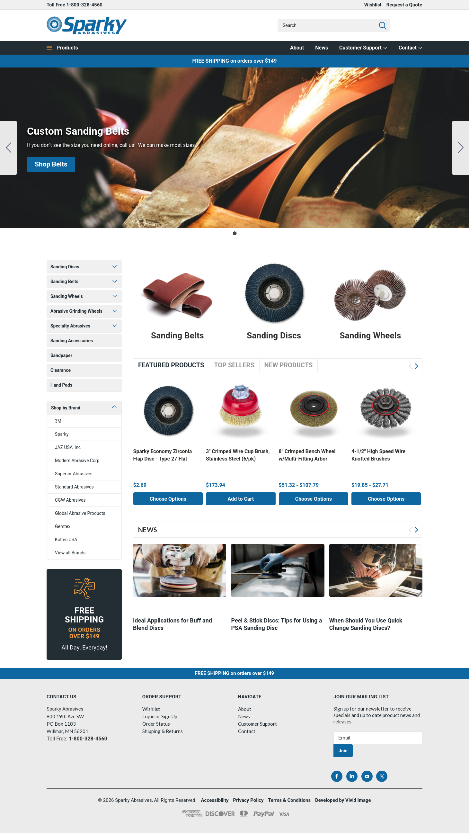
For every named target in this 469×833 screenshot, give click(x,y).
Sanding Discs (64, 266)
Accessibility (215, 800)
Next (416, 366)
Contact (410, 48)
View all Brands (70, 552)
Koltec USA (66, 539)
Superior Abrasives (74, 473)
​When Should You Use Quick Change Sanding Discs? (366, 626)
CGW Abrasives (70, 500)
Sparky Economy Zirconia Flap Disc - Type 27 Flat (162, 455)
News (321, 48)
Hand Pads (61, 385)
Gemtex (62, 526)
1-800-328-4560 (84, 5)
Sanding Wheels (66, 296)
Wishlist (373, 5)
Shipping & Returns (162, 731)
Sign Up (169, 716)
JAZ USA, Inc (68, 447)
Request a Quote (404, 5)
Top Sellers (234, 365)
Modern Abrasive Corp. (78, 460)
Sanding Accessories (71, 340)
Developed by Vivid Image (343, 800)
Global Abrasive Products (80, 513)
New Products (288, 365)
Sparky (61, 434)
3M (58, 421)
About (297, 48)
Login (148, 716)
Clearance (60, 370)
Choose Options (168, 499)
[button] (51, 164)
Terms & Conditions (289, 800)
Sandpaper (61, 355)
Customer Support (363, 48)
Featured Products (171, 365)
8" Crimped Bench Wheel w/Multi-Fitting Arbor (307, 455)
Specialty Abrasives (70, 325)
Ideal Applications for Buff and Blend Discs (172, 626)
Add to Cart (240, 499)
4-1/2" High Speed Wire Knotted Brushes (378, 455)
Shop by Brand (65, 407)
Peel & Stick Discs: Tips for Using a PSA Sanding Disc (276, 626)
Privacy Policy (248, 800)
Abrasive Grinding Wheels (76, 311)
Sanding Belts (64, 281)
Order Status (156, 724)
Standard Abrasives (74, 486)
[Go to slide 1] (8, 148)
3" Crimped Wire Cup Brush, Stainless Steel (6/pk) (238, 455)
